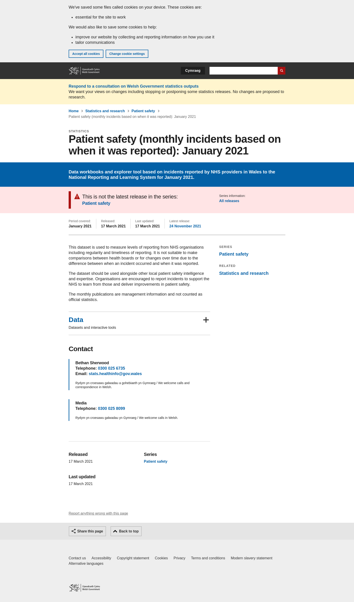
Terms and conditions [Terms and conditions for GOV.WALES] (208, 558)
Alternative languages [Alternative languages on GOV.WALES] (86, 563)
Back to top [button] (129, 531)
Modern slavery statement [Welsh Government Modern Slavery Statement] (251, 558)
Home (74, 111)
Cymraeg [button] (192, 70)
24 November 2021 (185, 226)
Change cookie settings (127, 54)
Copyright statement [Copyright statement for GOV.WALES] (133, 558)
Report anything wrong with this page (98, 513)
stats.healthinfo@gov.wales (115, 373)
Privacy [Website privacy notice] (179, 558)
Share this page (90, 531)
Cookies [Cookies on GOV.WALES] (161, 558)
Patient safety (143, 111)
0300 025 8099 (111, 408)
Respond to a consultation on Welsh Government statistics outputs (134, 86)
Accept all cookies (86, 54)
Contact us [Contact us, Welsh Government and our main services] (77, 558)
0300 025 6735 (111, 368)
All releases (229, 201)
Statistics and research (105, 111)
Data (76, 320)
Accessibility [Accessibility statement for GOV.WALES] (101, 558)
